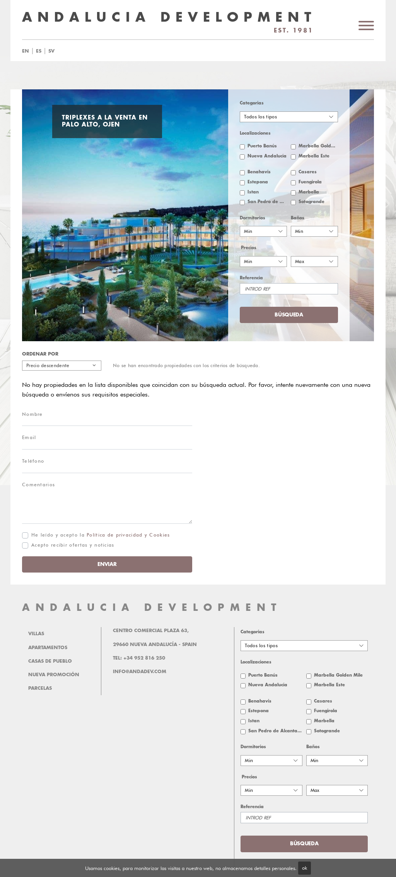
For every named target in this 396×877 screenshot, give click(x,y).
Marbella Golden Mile (318, 146)
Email (29, 437)
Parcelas (40, 688)
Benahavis (259, 172)
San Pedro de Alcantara (267, 202)
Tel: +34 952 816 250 (139, 658)
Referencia (251, 278)
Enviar (106, 564)
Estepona (258, 182)
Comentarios (38, 484)
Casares (308, 172)
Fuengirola (310, 182)
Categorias (252, 103)
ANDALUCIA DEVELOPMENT (152, 607)
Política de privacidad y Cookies (128, 535)
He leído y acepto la (100, 535)
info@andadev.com (139, 671)
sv (51, 51)
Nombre (32, 414)
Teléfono (33, 461)
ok (304, 868)
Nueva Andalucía (267, 156)
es (38, 51)
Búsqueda (289, 314)
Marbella (309, 192)
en (25, 51)
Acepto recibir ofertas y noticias (72, 545)
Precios (248, 248)
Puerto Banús (262, 146)
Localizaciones (255, 133)
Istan (253, 192)
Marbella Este (314, 156)
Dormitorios (252, 218)
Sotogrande (311, 202)
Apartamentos (47, 647)
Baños (297, 218)
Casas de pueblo (50, 661)
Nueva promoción (53, 674)
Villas (36, 633)
